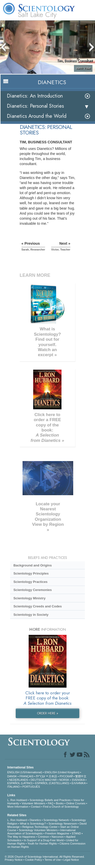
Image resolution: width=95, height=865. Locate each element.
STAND (76, 833)
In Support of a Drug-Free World (44, 840)
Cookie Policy (33, 859)
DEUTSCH (37, 779)
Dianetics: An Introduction (35, 96)
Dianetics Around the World (36, 116)
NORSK (64, 779)
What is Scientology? (33, 823)
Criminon (43, 836)
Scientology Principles (31, 573)
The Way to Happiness (21, 836)
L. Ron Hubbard (17, 800)
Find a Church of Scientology (61, 806)
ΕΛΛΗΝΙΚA (79, 783)
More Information (17, 806)
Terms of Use (52, 859)
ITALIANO (13, 786)
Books (60, 803)
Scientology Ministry (29, 598)
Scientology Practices (30, 582)
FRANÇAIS (27, 776)
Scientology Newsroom (62, 823)
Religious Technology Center (40, 826)
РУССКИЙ (66, 776)
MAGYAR (51, 779)
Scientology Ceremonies (32, 590)
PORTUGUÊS (31, 786)
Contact (36, 806)
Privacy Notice (14, 859)
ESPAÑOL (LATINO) (20, 783)
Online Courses (75, 803)
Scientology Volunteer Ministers (38, 830)
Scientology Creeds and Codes (37, 606)
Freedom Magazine (57, 833)
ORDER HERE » (47, 713)
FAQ (50, 803)
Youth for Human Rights (42, 843)
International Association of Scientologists (41, 832)
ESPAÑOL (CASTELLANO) (52, 783)
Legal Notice (71, 859)
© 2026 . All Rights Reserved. (45, 856)
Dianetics (35, 820)
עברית (40, 776)
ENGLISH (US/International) (24, 772)
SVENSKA (78, 779)
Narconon (58, 836)
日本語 (53, 776)
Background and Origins (32, 565)
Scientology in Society (30, 615)
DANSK (12, 776)
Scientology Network (56, 820)
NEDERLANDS (18, 779)
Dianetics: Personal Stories (35, 106)
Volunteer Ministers (33, 803)
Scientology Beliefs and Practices (50, 800)
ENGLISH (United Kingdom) (62, 772)
